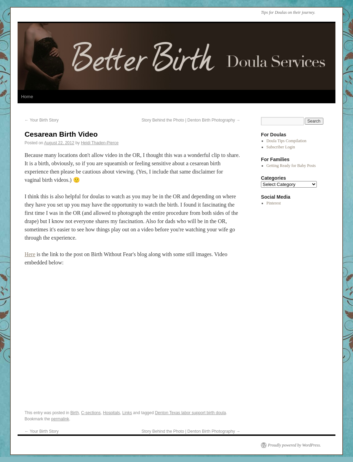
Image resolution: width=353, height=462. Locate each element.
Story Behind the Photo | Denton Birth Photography (190, 120)
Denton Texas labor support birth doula (190, 412)
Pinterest (273, 203)
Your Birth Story (41, 120)
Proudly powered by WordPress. (294, 445)
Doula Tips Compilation (286, 140)
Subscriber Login (280, 147)
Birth (74, 412)
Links (127, 412)
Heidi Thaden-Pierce (100, 142)
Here (29, 254)
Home (27, 96)
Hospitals (111, 412)
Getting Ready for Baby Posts (291, 165)
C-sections (91, 412)
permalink (60, 419)
